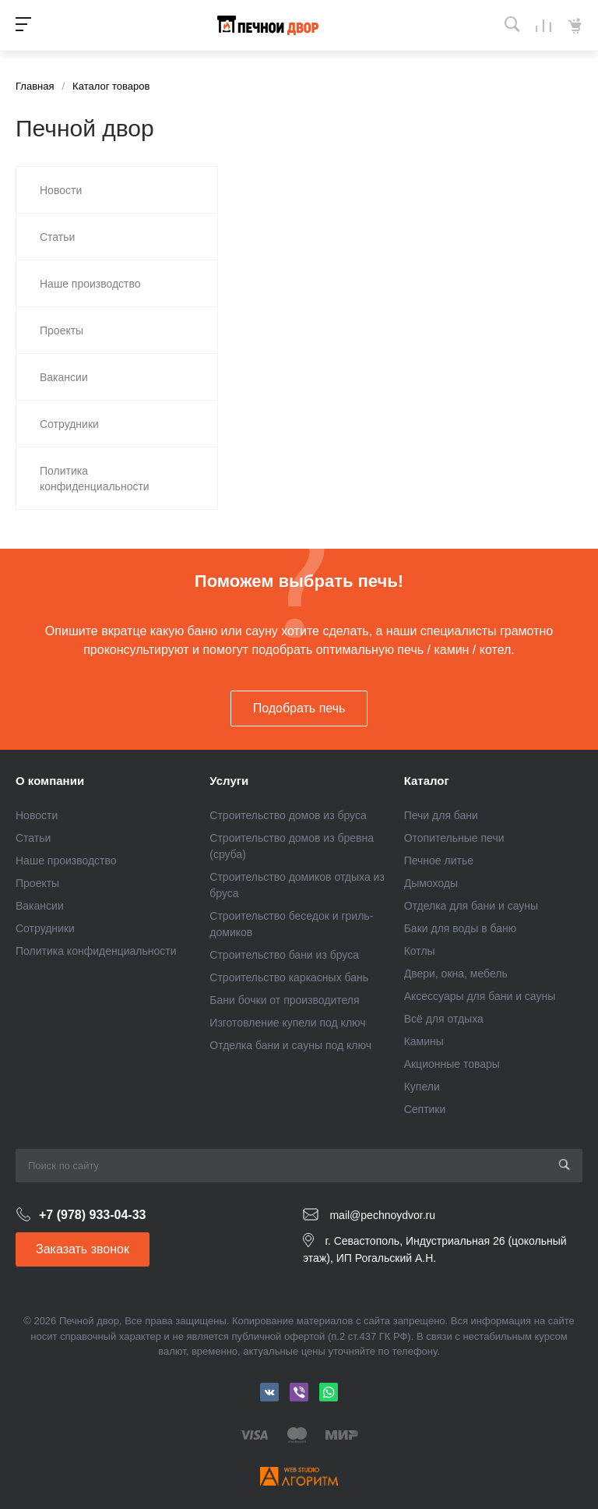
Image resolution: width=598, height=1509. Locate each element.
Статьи (33, 838)
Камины (424, 1041)
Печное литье (438, 860)
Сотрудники (45, 928)
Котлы (419, 951)
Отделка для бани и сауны (471, 905)
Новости (37, 815)
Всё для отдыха (444, 1018)
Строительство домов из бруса (287, 815)
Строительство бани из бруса (284, 955)
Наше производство (66, 860)
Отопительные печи (454, 838)
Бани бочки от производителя (284, 1000)
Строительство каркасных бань (288, 977)
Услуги (228, 780)
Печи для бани (441, 815)
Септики (425, 1109)
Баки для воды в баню (460, 928)
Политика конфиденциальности (96, 951)
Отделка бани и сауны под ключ (290, 1045)
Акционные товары (452, 1064)
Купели (422, 1086)
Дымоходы (431, 883)
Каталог (426, 780)
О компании (50, 780)
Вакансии (40, 905)
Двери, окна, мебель (456, 973)
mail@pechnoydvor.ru (382, 1215)
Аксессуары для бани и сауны (480, 996)
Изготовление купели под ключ (287, 1022)
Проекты (37, 883)
